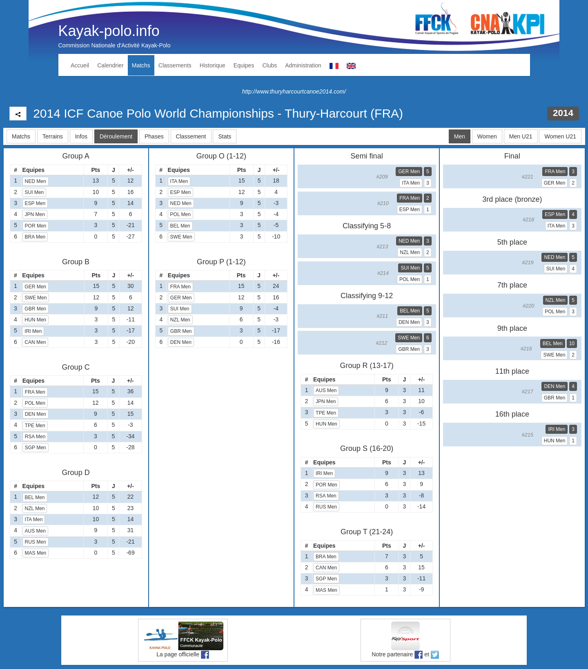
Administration (303, 65)
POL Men (35, 403)
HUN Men (35, 320)
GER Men (35, 287)
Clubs (269, 65)
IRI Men (33, 331)
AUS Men (35, 531)
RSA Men (35, 436)
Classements (175, 65)
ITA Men (34, 519)
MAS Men (36, 553)
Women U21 (560, 136)
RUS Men (35, 542)
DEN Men (35, 414)
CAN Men (35, 342)
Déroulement (116, 136)
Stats (224, 136)
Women (487, 136)
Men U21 (520, 136)
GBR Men (35, 309)
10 (572, 343)
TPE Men (35, 425)
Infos (81, 136)
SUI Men (34, 192)
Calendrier (110, 65)
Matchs (141, 65)
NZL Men (35, 508)
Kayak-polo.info (109, 30)
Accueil (80, 65)
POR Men (36, 226)
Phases (154, 136)
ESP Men (35, 203)
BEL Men (35, 497)
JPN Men (35, 214)
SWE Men (35, 298)
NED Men (35, 181)
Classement (191, 136)
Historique (212, 65)
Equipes (244, 65)
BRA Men (35, 237)
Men (459, 136)
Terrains (52, 136)
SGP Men (35, 447)
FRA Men (35, 392)
